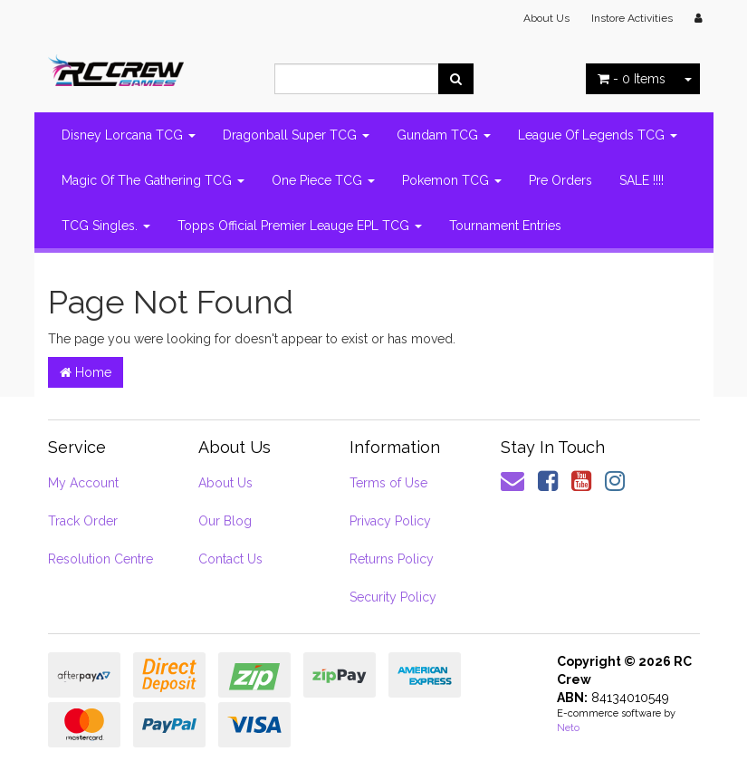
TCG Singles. (106, 225)
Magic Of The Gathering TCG (153, 180)
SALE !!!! (641, 180)
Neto (568, 728)
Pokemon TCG (452, 180)
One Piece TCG (323, 180)
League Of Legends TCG (597, 135)
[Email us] (512, 481)
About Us (546, 18)
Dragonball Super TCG (296, 135)
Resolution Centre (100, 559)
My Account (83, 483)
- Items (632, 79)
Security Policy (393, 597)
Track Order (83, 521)
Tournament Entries (505, 225)
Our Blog (225, 521)
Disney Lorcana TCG (129, 135)
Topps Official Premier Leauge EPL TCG (299, 225)
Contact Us (230, 559)
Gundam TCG (444, 135)
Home (85, 372)
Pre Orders (560, 180)
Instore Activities (632, 18)
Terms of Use (388, 483)
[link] (548, 481)
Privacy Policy (390, 521)
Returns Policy (392, 559)
